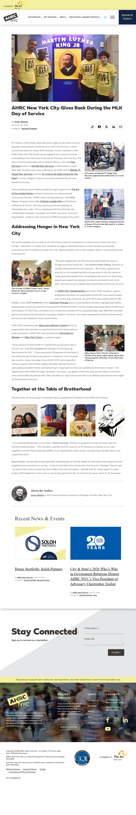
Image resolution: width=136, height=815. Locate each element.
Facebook (98, 126)
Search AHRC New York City (105, 17)
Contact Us (93, 727)
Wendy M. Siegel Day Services (55, 175)
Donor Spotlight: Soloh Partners (38, 595)
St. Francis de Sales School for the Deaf (36, 179)
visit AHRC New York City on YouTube (108, 755)
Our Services (34, 17)
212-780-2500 (112, 736)
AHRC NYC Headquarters (72, 304)
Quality (43, 796)
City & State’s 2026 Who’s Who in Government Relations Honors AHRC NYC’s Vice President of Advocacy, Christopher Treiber (94, 603)
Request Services (90, 17)
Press (95, 622)
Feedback (92, 732)
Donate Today (127, 17)
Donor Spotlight (30, 607)
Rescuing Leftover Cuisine (55, 339)
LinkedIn (113, 126)
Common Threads (93, 312)
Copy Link (91, 126)
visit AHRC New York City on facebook (108, 747)
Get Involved (50, 17)
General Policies (30, 796)
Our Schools (75, 17)
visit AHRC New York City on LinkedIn (125, 747)
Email (121, 126)
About (63, 17)
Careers (91, 749)
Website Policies (13, 796)
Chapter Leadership (53, 203)
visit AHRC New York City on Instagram (116, 747)
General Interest (29, 129)
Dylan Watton (21, 122)
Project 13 (16, 805)
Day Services (40, 167)
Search (91, 738)
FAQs (90, 743)
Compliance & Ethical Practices (21, 799)
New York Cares (33, 351)
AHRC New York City (11, 17)
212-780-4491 (63, 745)
